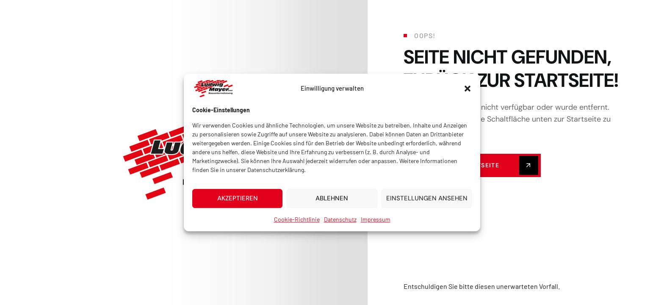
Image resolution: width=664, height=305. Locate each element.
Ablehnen (331, 204)
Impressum (375, 224)
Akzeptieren (237, 204)
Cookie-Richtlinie (297, 224)
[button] (467, 94)
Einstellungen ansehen (427, 204)
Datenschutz (340, 224)
